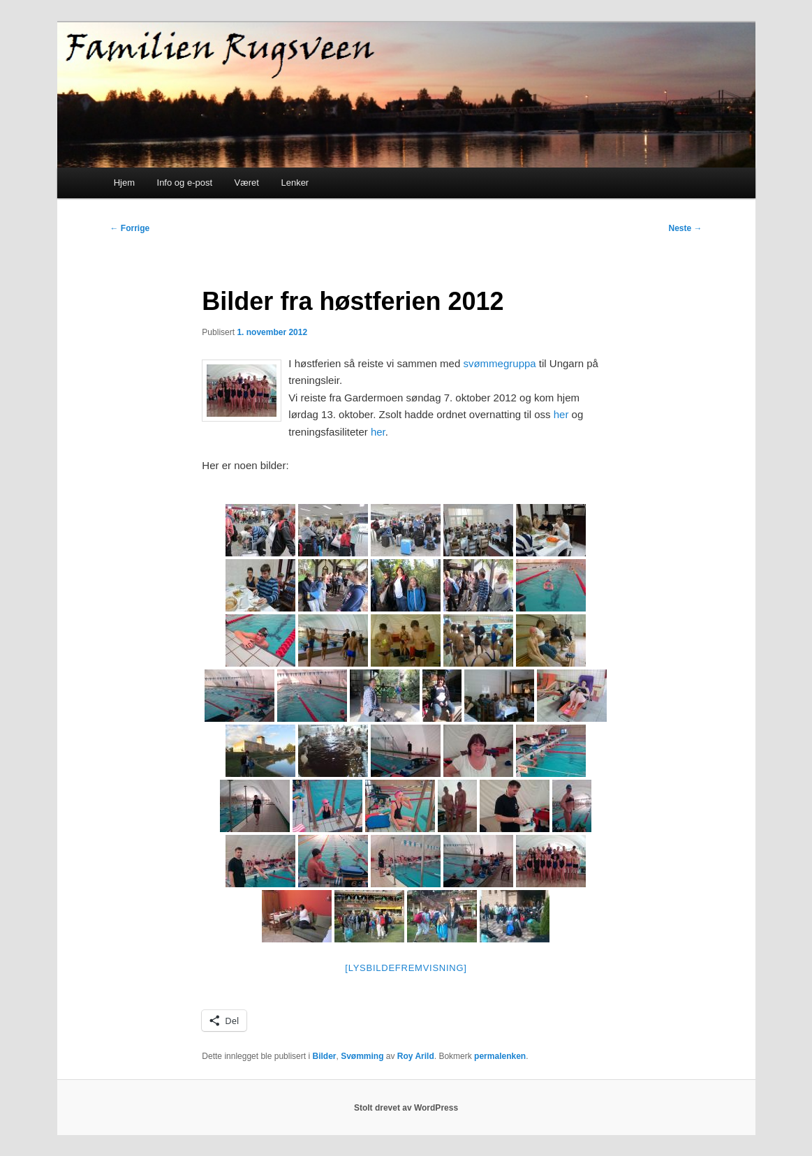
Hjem (124, 182)
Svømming (362, 1056)
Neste (685, 228)
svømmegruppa (499, 363)
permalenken (500, 1056)
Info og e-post (185, 182)
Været (247, 182)
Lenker (295, 182)
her (561, 414)
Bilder (324, 1056)
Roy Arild (415, 1056)
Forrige (130, 228)
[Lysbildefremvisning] (405, 968)
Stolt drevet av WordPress (406, 1108)
